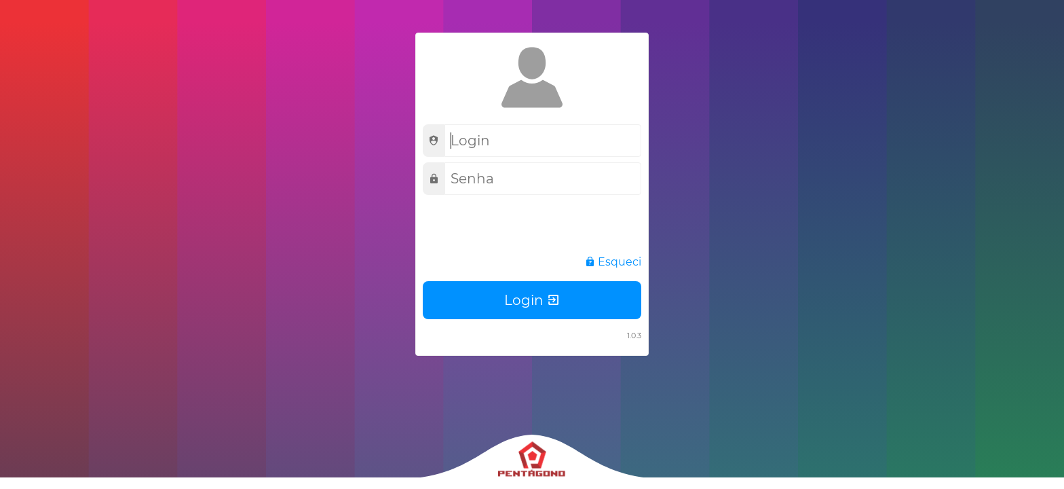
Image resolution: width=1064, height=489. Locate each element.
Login (532, 300)
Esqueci (612, 261)
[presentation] (526, 226)
